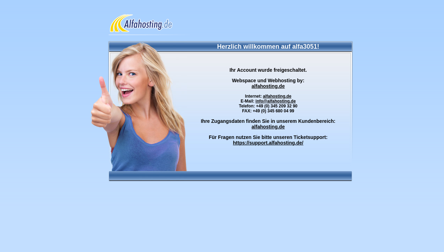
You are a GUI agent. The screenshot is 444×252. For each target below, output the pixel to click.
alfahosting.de (268, 86)
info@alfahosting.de (276, 101)
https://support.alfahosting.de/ (268, 143)
